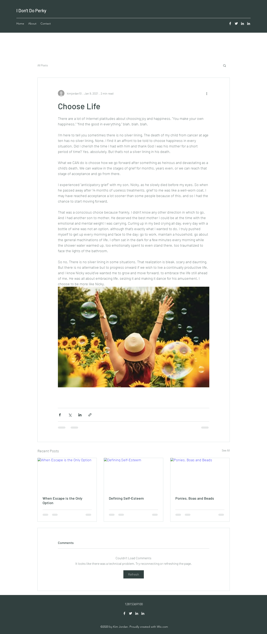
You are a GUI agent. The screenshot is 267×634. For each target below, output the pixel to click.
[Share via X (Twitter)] (70, 415)
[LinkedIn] (242, 23)
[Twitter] (236, 23)
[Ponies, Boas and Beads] (200, 474)
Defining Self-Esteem (126, 498)
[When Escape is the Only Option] (67, 474)
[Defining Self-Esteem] (133, 474)
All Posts (42, 65)
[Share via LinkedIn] (80, 415)
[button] (224, 65)
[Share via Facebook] (60, 415)
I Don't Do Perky (31, 10)
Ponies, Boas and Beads (194, 498)
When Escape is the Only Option (62, 500)
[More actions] (206, 93)
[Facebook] (230, 23)
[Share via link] (90, 415)
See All (226, 450)
